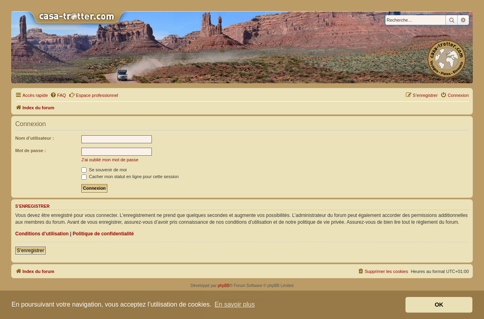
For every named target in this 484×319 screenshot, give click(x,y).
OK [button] (439, 304)
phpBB (224, 285)
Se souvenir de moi (104, 169)
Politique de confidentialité (103, 234)
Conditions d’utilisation (42, 234)
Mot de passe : (30, 150)
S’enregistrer (30, 250)
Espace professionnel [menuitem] (93, 95)
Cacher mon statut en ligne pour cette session (130, 176)
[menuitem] (58, 95)
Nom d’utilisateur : (34, 138)
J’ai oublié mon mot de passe (109, 159)
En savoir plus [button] (234, 304)
